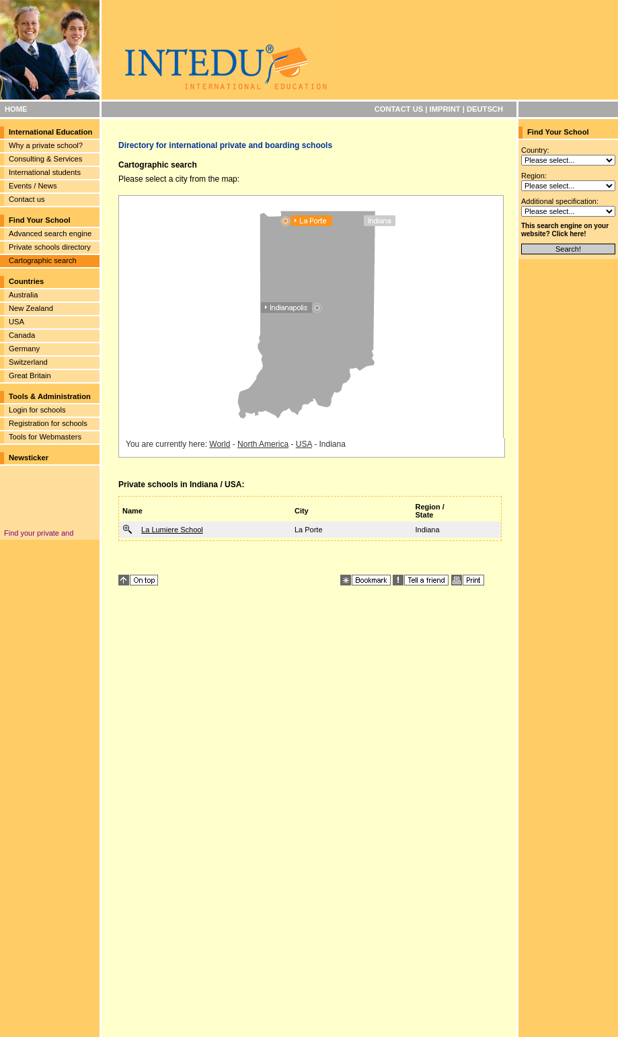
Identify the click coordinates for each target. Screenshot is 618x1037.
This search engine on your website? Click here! (565, 230)
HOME (16, 109)
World (219, 444)
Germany (24, 349)
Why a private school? (46, 145)
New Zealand (31, 308)
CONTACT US (399, 109)
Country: (535, 150)
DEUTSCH (485, 109)
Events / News (33, 186)
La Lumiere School (172, 530)
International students (45, 172)
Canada (22, 335)
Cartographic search (43, 260)
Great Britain (30, 375)
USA (16, 322)
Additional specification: (559, 201)
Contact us (26, 199)
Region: (534, 176)
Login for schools (37, 410)
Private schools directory (50, 247)
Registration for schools (48, 423)
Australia (23, 295)
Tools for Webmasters (45, 437)
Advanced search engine (50, 233)
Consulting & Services (45, 159)
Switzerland (28, 362)
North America (262, 444)
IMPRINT (445, 109)
